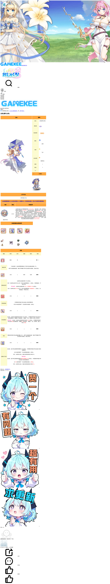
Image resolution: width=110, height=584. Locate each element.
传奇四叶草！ (7, 369)
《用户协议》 (22, 110)
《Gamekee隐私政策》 (13, 110)
